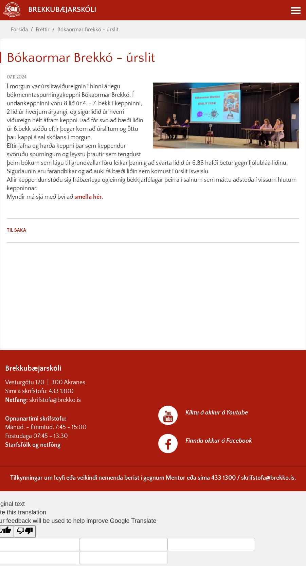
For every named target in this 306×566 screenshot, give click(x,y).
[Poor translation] (25, 531)
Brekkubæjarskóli (49, 10)
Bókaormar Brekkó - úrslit (88, 29)
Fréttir (43, 29)
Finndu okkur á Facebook (218, 441)
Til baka (16, 230)
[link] (7, 205)
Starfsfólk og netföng (32, 445)
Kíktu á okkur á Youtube (216, 412)
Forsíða (19, 29)
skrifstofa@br (46, 400)
